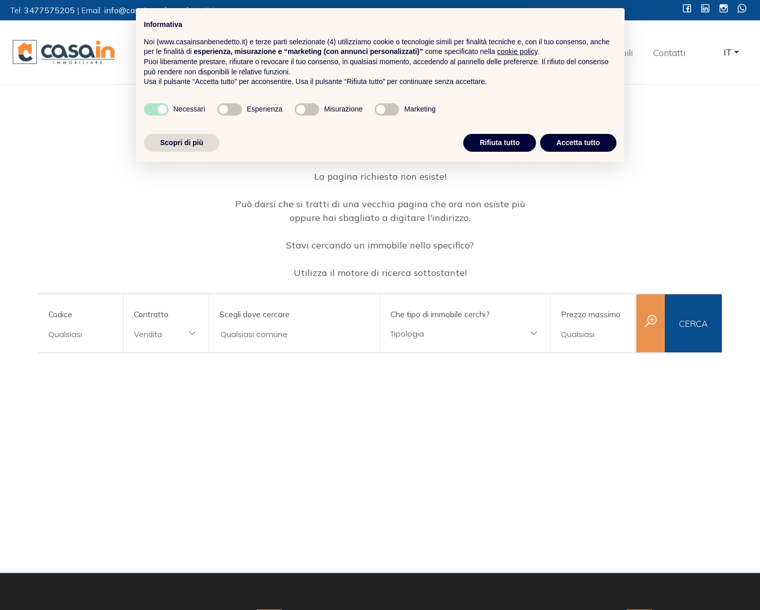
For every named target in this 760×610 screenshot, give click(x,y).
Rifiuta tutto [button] (500, 582)
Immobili (615, 53)
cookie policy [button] (517, 491)
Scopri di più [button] (182, 582)
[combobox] (166, 335)
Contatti (669, 53)
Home (453, 53)
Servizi (562, 53)
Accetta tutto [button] (578, 582)
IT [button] (728, 52)
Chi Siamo (507, 53)
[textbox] (450, 334)
